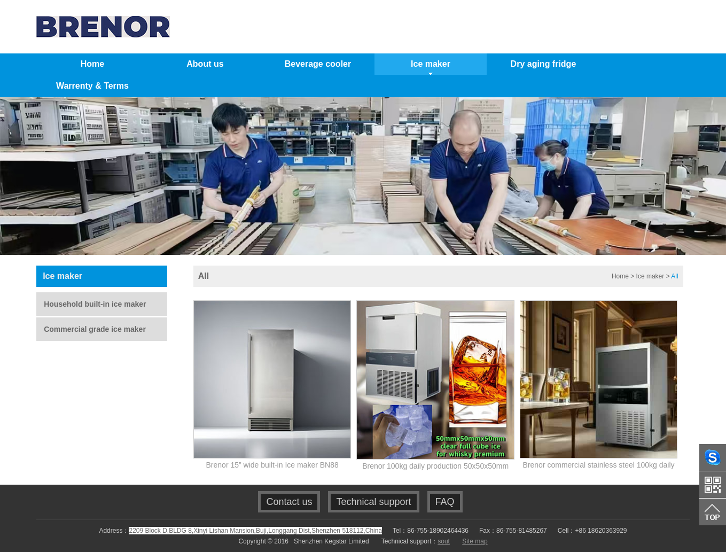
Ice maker (650, 276)
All (674, 276)
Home (620, 276)
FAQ (445, 501)
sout (444, 541)
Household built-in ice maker (95, 304)
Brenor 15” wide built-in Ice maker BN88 (272, 465)
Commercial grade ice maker (95, 329)
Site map (474, 541)
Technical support (373, 501)
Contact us (289, 501)
